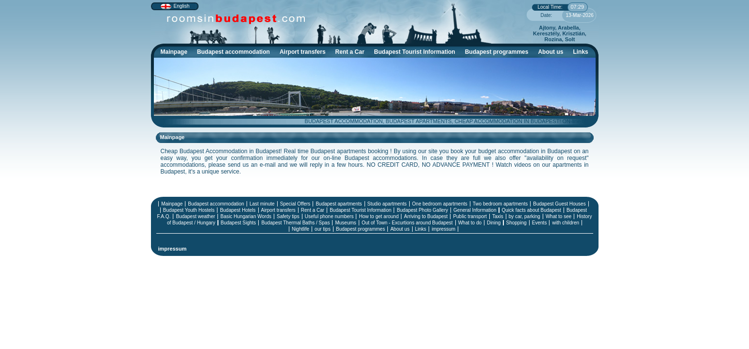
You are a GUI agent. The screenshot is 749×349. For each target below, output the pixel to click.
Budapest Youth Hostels (189, 210)
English (182, 6)
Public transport (469, 216)
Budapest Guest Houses (559, 203)
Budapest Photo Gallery (422, 210)
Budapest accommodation (236, 53)
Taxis (497, 216)
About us (550, 51)
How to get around (379, 216)
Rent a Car (350, 51)
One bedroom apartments (439, 203)
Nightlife (300, 229)
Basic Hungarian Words (245, 216)
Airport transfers (303, 51)
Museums (345, 222)
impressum (443, 229)
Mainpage (174, 51)
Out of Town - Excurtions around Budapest (407, 222)
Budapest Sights (238, 222)
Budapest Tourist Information (417, 53)
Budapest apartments (339, 203)
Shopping (516, 222)
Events (539, 222)
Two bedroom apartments (500, 203)
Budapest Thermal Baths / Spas (295, 222)
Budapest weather (195, 216)
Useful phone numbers (329, 216)
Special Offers (295, 203)
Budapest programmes (497, 51)
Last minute (262, 203)
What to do (470, 222)
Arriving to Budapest (426, 216)
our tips (323, 229)
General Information (474, 210)
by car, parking (524, 216)
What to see (558, 216)
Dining (493, 222)
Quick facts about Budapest (531, 210)
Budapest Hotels (237, 210)
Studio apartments (387, 203)
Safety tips (288, 216)
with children (565, 222)
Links (580, 51)
